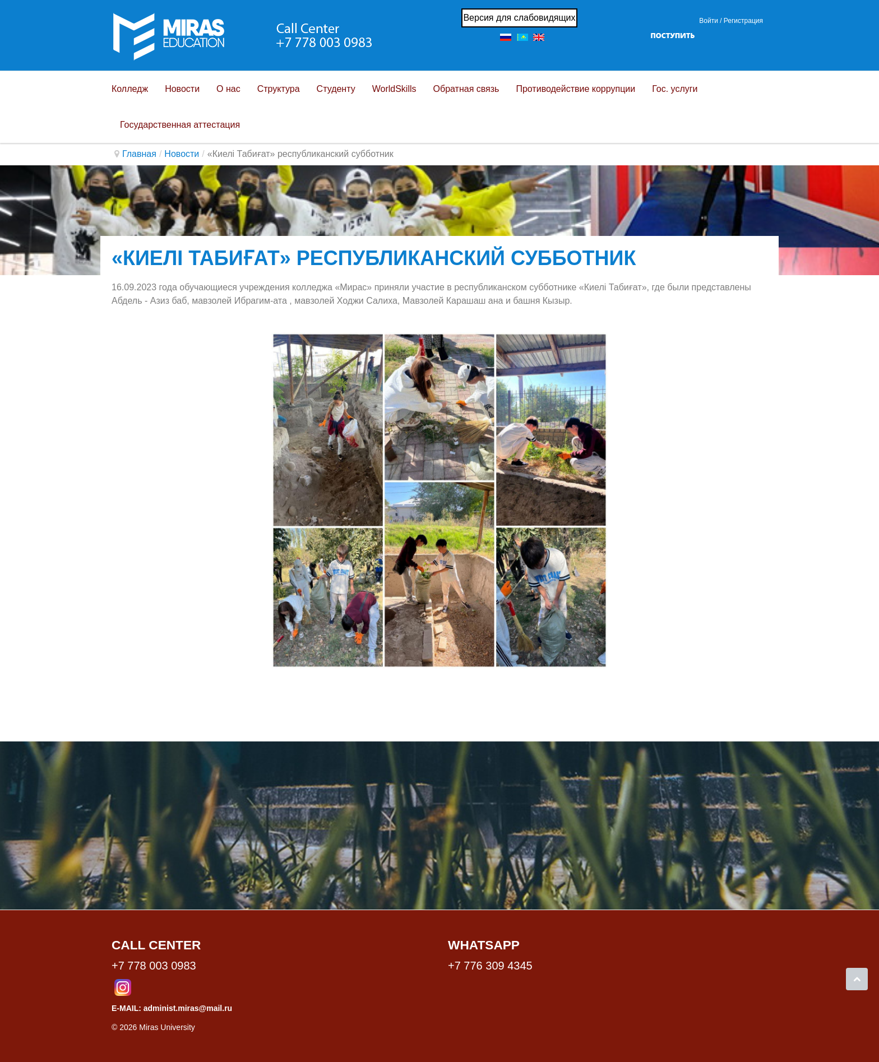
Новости (181, 154)
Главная (139, 154)
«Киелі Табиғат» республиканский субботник (374, 258)
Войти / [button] (710, 21)
